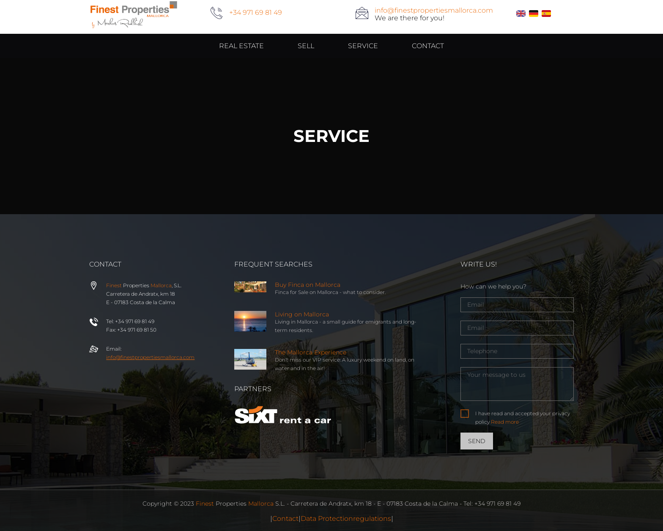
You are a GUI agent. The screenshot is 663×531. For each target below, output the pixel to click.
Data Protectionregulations (346, 519)
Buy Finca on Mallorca (307, 284)
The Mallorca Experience (310, 352)
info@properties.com (150, 357)
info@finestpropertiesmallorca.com (434, 10)
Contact (285, 519)
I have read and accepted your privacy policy (522, 417)
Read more (505, 422)
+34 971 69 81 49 (255, 12)
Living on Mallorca (302, 314)
